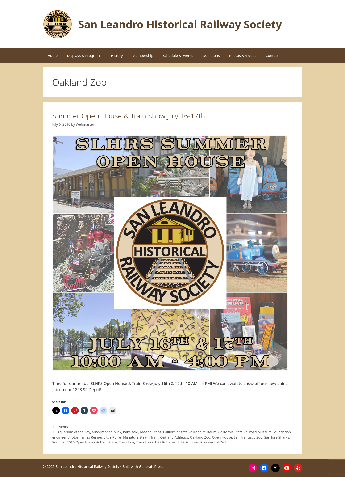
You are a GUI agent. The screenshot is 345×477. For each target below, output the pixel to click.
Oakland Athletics (174, 437)
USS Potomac (165, 442)
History (117, 55)
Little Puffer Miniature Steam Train (131, 437)
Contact (272, 55)
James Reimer (91, 437)
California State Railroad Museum (189, 432)
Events (62, 427)
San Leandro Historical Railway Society (180, 24)
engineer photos (65, 437)
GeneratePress (151, 466)
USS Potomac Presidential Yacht (203, 442)
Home (53, 55)
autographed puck (106, 432)
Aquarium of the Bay (73, 432)
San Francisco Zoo (248, 437)
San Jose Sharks (276, 437)
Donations (211, 55)
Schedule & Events (178, 55)
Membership (143, 55)
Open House (222, 437)
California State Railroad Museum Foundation (254, 432)
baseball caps (150, 432)
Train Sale (126, 442)
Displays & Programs (84, 55)
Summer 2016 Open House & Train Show (84, 442)
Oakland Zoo (200, 437)
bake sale (130, 432)
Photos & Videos (242, 55)
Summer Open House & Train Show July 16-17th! (129, 116)
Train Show (145, 442)
